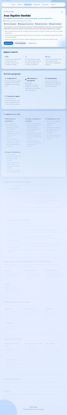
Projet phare (45, 4)
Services (20, 4)
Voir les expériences (20, 43)
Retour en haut (33, 407)
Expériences (37, 4)
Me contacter (8, 43)
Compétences (27, 4)
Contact (53, 4)
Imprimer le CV (32, 43)
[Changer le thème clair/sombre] (61, 11)
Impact (13, 4)
